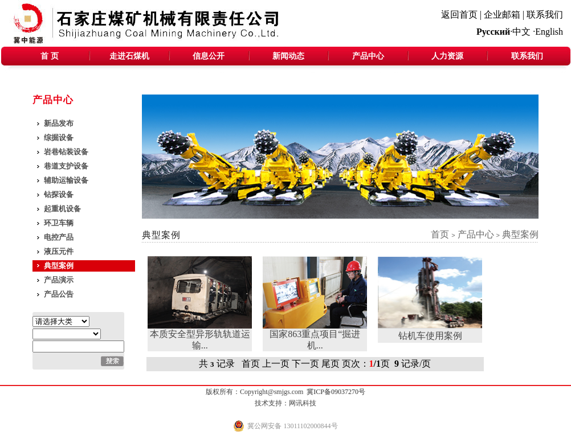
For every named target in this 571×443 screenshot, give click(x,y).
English (549, 31)
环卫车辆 (59, 223)
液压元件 (59, 251)
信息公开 (209, 56)
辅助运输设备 (66, 180)
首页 (440, 234)
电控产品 (59, 237)
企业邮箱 (502, 14)
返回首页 (459, 14)
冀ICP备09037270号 (336, 392)
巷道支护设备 (66, 166)
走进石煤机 (129, 56)
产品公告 (59, 294)
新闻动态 (288, 56)
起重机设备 (62, 208)
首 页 (49, 56)
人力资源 (447, 56)
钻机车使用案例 (430, 336)
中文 (521, 31)
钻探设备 (59, 194)
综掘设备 (59, 137)
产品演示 (59, 280)
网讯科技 (302, 403)
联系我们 (545, 14)
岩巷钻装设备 (66, 151)
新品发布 (59, 123)
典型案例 (59, 265)
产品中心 (368, 56)
